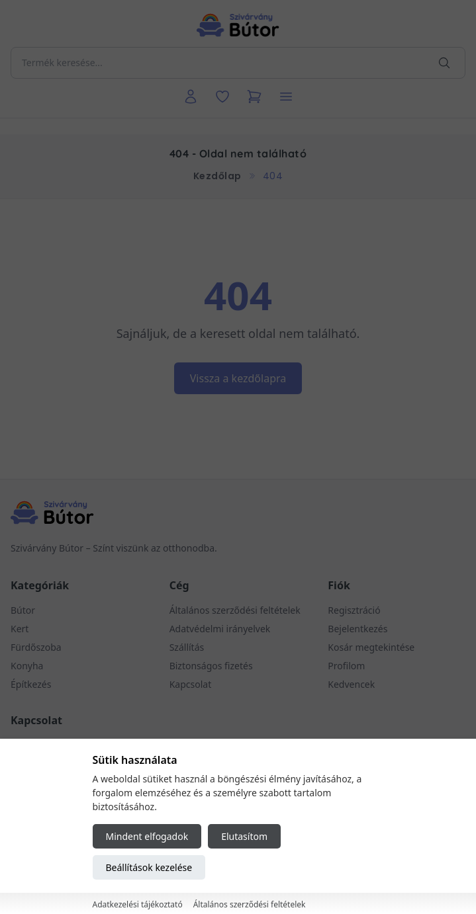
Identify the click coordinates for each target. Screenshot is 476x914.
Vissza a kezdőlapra (238, 378)
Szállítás (187, 647)
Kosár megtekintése (371, 647)
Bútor (23, 610)
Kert (19, 628)
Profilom (346, 665)
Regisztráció (354, 610)
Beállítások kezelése (149, 867)
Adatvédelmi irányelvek (220, 628)
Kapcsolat (190, 684)
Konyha (27, 665)
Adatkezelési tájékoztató (138, 904)
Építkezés (31, 684)
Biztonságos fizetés (211, 665)
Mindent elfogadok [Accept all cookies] (147, 836)
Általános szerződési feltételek (235, 610)
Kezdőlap (217, 176)
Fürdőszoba (36, 647)
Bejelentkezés (357, 628)
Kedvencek (351, 684)
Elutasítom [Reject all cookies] (244, 836)
